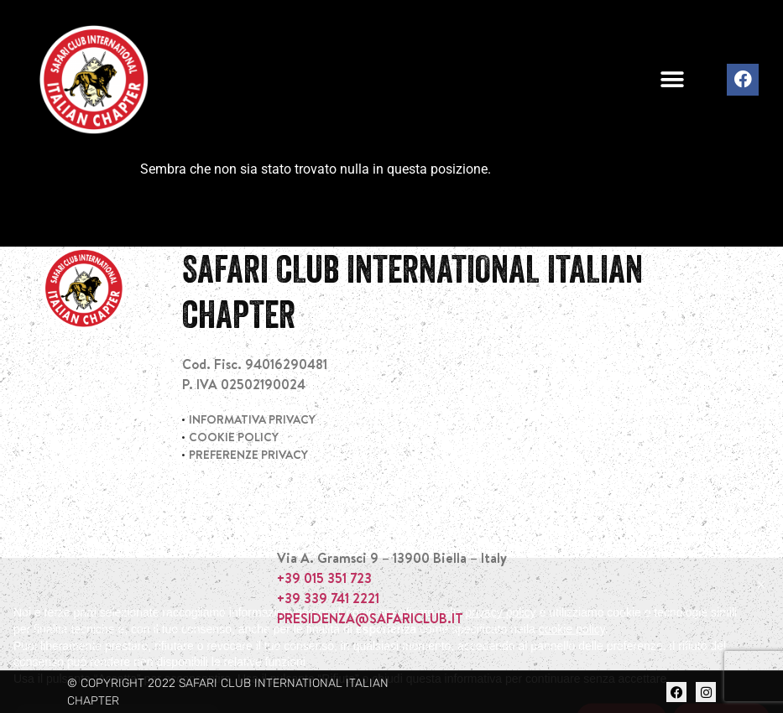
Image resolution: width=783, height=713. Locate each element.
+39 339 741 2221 (328, 598)
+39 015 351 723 (324, 578)
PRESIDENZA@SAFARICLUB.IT (370, 618)
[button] (673, 80)
